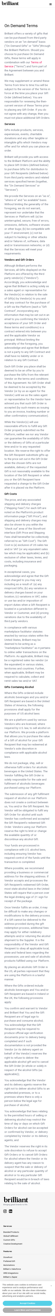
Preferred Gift (9, 1261)
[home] (9, 3)
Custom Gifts (9, 1240)
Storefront (7, 1257)
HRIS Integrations (10, 1273)
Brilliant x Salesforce (12, 1269)
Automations (9, 1265)
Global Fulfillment (10, 1236)
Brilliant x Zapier (10, 1277)
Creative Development (12, 1244)
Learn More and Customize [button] (27, 1310)
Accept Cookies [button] (27, 1303)
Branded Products (11, 1232)
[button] (50, 4)
